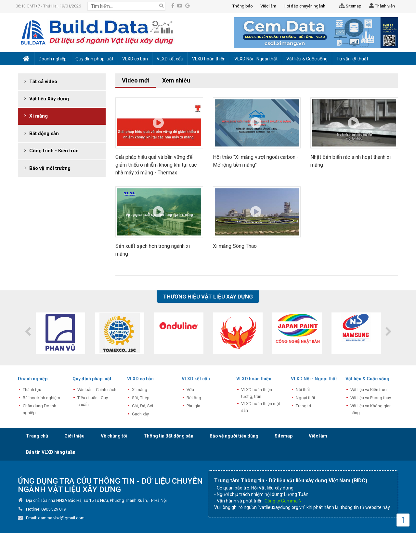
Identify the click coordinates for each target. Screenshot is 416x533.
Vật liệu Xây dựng (49, 99)
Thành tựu (32, 389)
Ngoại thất (305, 397)
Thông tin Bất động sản (168, 435)
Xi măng (38, 116)
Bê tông (194, 397)
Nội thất (303, 389)
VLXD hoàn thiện (253, 378)
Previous (27, 331)
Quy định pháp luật (91, 378)
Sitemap (349, 6)
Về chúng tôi (114, 435)
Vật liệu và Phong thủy (370, 397)
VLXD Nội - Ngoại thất (314, 378)
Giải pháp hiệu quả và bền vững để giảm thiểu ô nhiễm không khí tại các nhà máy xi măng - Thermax (156, 165)
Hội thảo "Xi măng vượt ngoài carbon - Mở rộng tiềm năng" (256, 161)
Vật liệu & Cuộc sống (367, 378)
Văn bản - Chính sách (96, 389)
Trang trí (303, 405)
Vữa (190, 389)
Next (388, 331)
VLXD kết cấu (196, 378)
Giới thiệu (74, 435)
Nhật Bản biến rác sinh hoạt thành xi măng (350, 161)
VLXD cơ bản (140, 378)
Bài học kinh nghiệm (41, 397)
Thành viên (381, 6)
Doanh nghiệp (32, 378)
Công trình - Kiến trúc (54, 151)
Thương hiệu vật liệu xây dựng (208, 296)
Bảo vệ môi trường (50, 168)
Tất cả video (43, 81)
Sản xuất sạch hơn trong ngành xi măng (152, 250)
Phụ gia (193, 405)
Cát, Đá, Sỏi (142, 405)
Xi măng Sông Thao (235, 246)
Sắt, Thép (141, 397)
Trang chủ (37, 435)
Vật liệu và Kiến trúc (368, 389)
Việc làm (318, 435)
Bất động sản (44, 133)
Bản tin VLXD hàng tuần (50, 452)
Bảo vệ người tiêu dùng (234, 435)
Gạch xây (140, 414)
